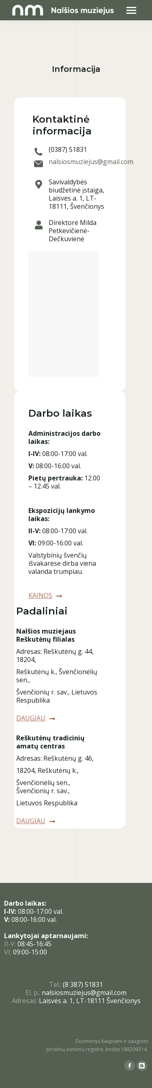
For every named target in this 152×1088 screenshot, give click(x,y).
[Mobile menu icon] (131, 10)
